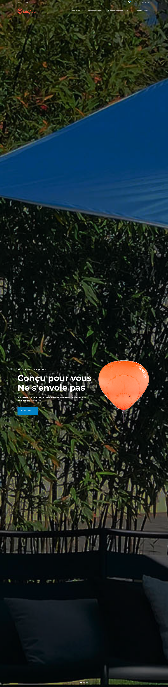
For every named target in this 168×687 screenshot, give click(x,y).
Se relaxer (28, 411)
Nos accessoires (94, 11)
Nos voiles (76, 11)
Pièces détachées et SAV (118, 11)
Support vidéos (141, 11)
